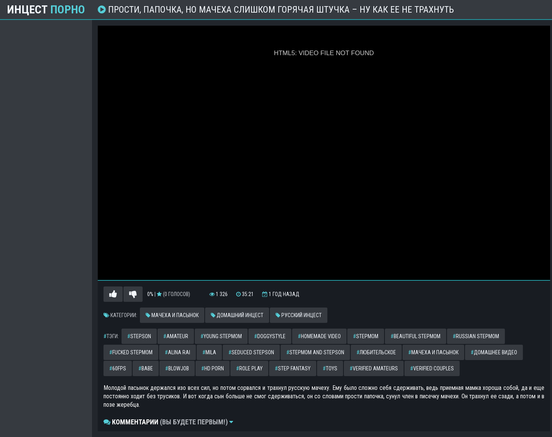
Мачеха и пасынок (172, 315)
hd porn (212, 368)
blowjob (177, 368)
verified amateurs (374, 368)
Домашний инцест (237, 315)
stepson (139, 336)
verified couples (432, 368)
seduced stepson (251, 352)
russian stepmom (476, 336)
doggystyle (270, 336)
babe (145, 368)
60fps (117, 368)
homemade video (319, 336)
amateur (175, 336)
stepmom (365, 336)
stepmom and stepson (315, 352)
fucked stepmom (131, 352)
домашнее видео (494, 352)
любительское (376, 352)
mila (209, 352)
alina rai (177, 352)
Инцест (46, 9)
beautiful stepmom (415, 336)
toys (330, 368)
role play (249, 368)
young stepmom (221, 336)
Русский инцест (299, 315)
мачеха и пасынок (433, 352)
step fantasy (292, 368)
